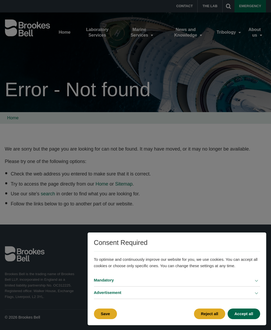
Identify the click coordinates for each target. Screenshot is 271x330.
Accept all (243, 313)
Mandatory (104, 280)
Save (105, 313)
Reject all (209, 313)
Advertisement (107, 292)
